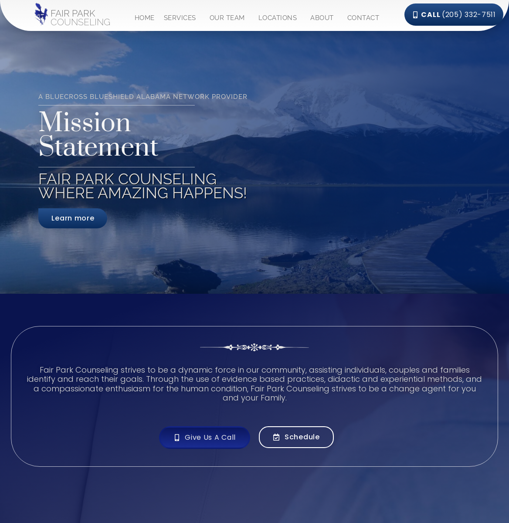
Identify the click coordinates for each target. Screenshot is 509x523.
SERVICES (182, 18)
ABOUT (324, 18)
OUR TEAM (229, 18)
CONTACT (363, 18)
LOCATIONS (280, 18)
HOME (145, 18)
